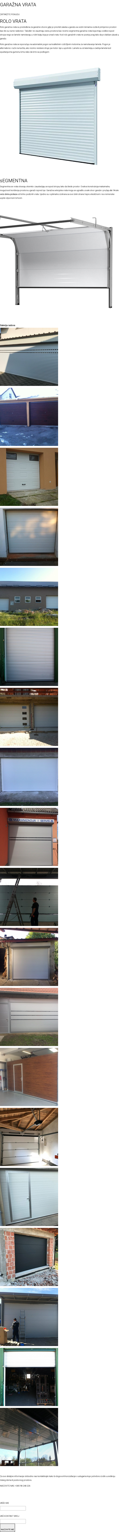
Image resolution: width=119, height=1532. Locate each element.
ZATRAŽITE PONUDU (10, 14)
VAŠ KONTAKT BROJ (9, 1516)
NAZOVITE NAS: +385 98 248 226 (15, 1485)
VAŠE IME (4, 1503)
